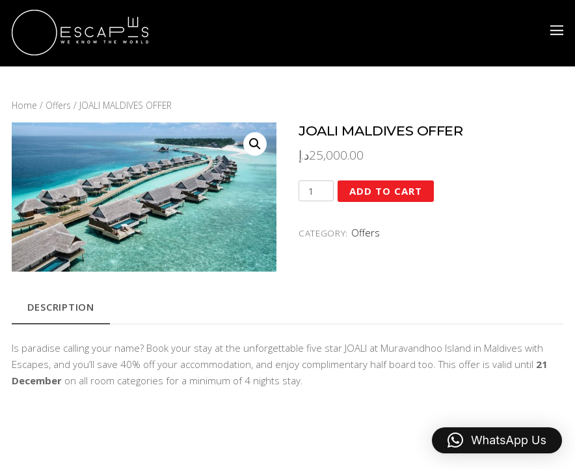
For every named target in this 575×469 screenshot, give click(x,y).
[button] (255, 144)
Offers (58, 105)
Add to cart (385, 190)
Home (24, 105)
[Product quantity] (316, 191)
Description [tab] (60, 306)
